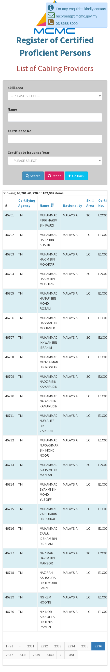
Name (12, 109)
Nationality (72, 205)
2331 (30, 646)
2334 (71, 646)
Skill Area (15, 87)
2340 (49, 654)
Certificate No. (20, 131)
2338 (22, 654)
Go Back (76, 176)
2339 (36, 654)
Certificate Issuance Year (29, 152)
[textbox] (53, 95)
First (9, 646)
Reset (54, 176)
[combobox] (55, 96)
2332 (44, 646)
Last (71, 654)
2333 (57, 646)
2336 (98, 646)
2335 (84, 646)
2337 (9, 654)
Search (33, 176)
